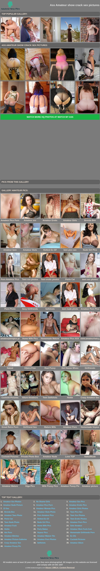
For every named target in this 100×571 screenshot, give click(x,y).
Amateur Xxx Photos (12, 502)
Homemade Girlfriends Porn (82, 532)
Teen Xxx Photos (77, 515)
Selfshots (41, 543)
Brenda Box (9, 512)
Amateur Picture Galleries (15, 539)
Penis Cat (8, 519)
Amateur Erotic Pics (78, 505)
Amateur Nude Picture (13, 505)
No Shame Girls (43, 502)
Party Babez (42, 529)
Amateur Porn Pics (78, 522)
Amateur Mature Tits (46, 536)
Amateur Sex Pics (77, 502)
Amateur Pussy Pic (12, 546)
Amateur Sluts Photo (46, 512)
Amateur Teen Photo (13, 515)
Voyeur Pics (42, 532)
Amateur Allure (76, 543)
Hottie (7, 529)
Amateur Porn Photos (46, 539)
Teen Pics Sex (76, 512)
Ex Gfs (73, 536)
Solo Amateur (76, 526)
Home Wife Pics (44, 526)
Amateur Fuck (10, 526)
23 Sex (6, 508)
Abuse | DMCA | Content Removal (60, 568)
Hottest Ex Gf (43, 519)
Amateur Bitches (11, 536)
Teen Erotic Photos (78, 519)
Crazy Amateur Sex (12, 543)
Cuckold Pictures (77, 539)
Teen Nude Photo (11, 522)
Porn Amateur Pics (45, 515)
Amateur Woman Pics (45, 508)
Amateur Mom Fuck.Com (81, 529)
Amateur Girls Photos (78, 508)
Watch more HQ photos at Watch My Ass (50, 117)
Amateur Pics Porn (44, 505)
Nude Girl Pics (43, 522)
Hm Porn (8, 532)
